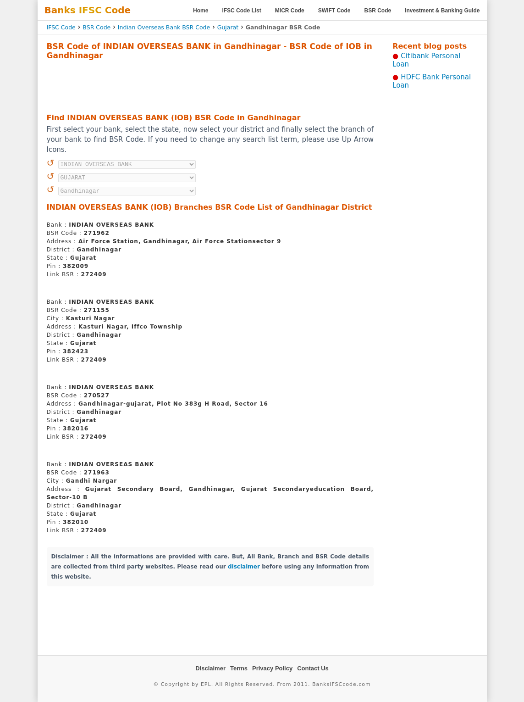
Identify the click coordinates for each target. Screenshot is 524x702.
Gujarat (227, 27)
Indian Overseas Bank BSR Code (164, 27)
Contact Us (313, 668)
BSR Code (377, 10)
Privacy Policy (272, 668)
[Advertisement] (210, 85)
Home (200, 10)
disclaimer (244, 566)
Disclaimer (210, 668)
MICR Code (289, 10)
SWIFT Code (334, 10)
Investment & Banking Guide (442, 10)
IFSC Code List (241, 10)
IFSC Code (61, 27)
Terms (239, 668)
